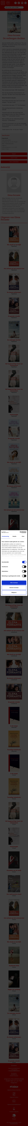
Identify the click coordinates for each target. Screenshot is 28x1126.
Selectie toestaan (14, 587)
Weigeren (14, 592)
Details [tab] (14, 536)
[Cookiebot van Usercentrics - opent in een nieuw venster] (20, 532)
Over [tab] (23, 536)
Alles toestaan (14, 582)
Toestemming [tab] (5, 536)
